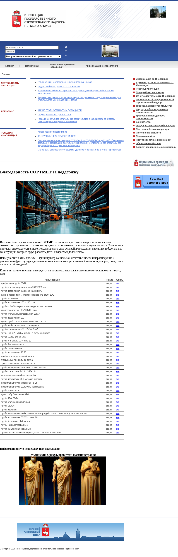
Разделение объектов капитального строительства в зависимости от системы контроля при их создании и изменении (76, 120)
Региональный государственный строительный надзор (65, 82)
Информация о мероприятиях (52, 132)
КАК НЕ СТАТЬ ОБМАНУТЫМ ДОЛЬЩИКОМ (60, 110)
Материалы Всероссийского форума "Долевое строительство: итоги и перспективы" (80, 150)
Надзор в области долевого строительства (59, 86)
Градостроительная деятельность (54, 114)
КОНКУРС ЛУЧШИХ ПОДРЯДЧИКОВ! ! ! (57, 136)
